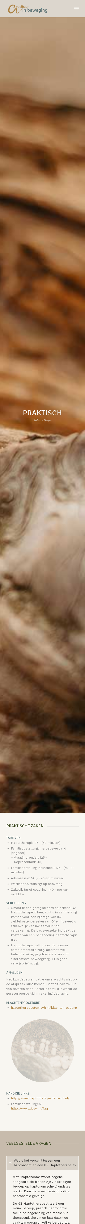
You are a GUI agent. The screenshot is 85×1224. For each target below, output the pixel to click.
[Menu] (76, 9)
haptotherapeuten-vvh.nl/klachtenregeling (44, 1008)
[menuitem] (76, 9)
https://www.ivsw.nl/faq (29, 1108)
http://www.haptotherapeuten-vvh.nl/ (40, 1098)
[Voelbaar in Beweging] (35, 8)
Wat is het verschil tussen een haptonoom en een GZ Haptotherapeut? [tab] (42, 1163)
